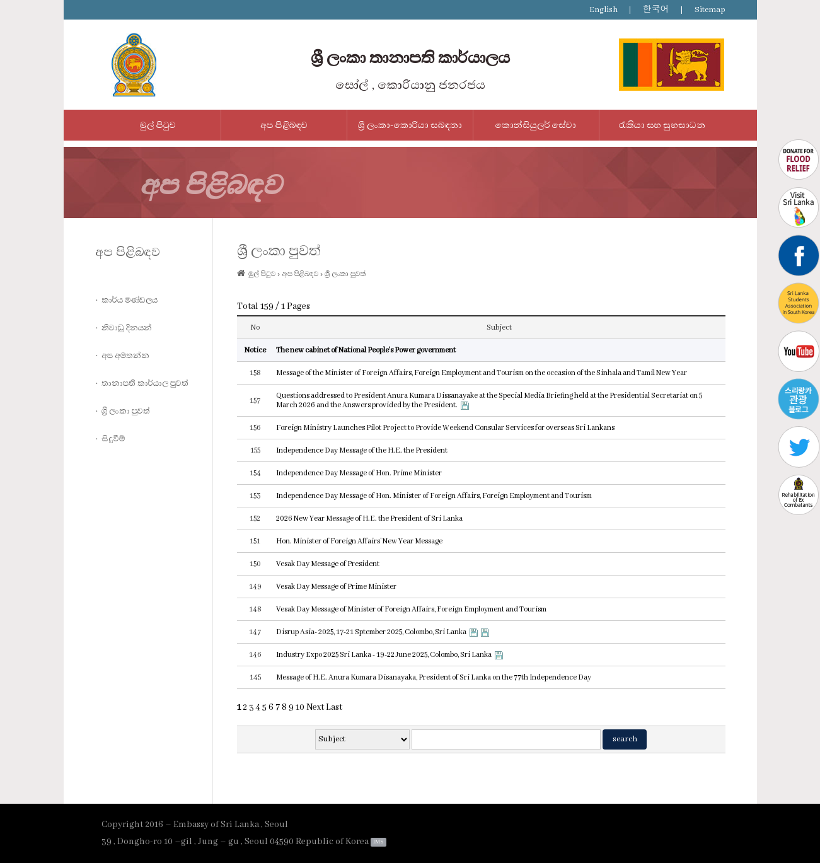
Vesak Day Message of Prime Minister (336, 586)
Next (315, 707)
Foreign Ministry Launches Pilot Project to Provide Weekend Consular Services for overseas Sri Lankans (445, 427)
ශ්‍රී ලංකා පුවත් (125, 411)
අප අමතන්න (125, 355)
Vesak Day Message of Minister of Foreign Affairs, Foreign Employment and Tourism (411, 609)
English (603, 9)
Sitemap (710, 9)
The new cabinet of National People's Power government (366, 350)
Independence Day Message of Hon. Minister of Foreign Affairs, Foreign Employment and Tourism (434, 496)
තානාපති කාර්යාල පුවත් (144, 383)
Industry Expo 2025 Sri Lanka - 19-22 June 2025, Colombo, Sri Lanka (384, 654)
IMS (378, 841)
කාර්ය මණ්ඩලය (129, 300)
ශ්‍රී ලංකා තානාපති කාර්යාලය (410, 58)
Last (334, 707)
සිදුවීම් (113, 438)
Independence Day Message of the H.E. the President (362, 450)
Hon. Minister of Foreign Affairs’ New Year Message (359, 541)
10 (300, 707)
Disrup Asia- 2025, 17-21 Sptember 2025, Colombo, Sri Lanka (371, 632)
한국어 (656, 9)
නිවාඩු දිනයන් (126, 327)
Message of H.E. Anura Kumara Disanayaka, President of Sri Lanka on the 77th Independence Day (433, 677)
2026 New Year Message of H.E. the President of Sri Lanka (369, 518)
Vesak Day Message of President (327, 564)
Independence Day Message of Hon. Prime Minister (359, 473)
